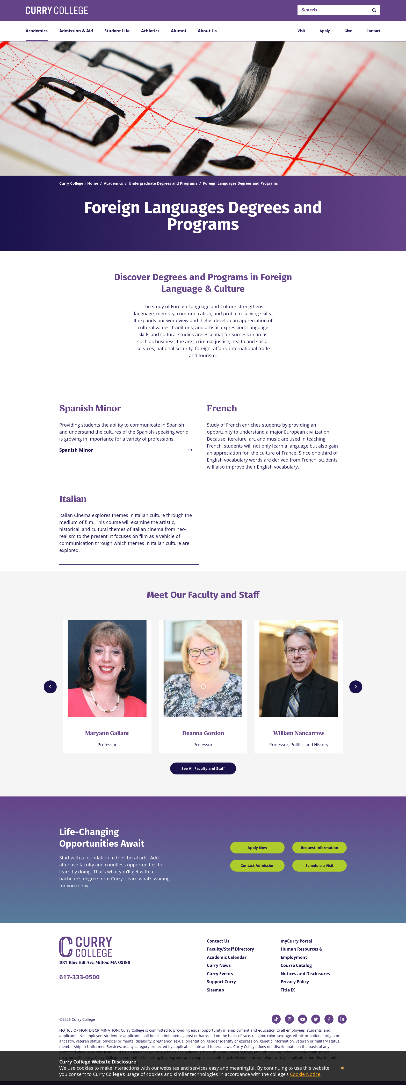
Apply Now (257, 847)
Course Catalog (296, 965)
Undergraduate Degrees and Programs (163, 183)
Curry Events (220, 973)
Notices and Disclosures (305, 973)
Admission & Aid (76, 31)
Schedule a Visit (320, 865)
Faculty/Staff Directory (230, 949)
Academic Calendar (227, 957)
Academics (37, 31)
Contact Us (218, 941)
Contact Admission (257, 865)
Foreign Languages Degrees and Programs (240, 183)
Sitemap (215, 990)
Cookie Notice (305, 1074)
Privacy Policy (295, 982)
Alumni (178, 31)
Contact (373, 30)
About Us (207, 31)
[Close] (342, 1068)
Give (348, 30)
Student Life (116, 31)
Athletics (150, 31)
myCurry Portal (296, 941)
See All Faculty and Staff (203, 768)
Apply (325, 30)
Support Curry (221, 982)
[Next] (355, 686)
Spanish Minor (76, 450)
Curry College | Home (78, 183)
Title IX (288, 990)
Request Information (319, 847)
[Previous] (50, 686)
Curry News (219, 965)
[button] (374, 10)
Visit (301, 30)
